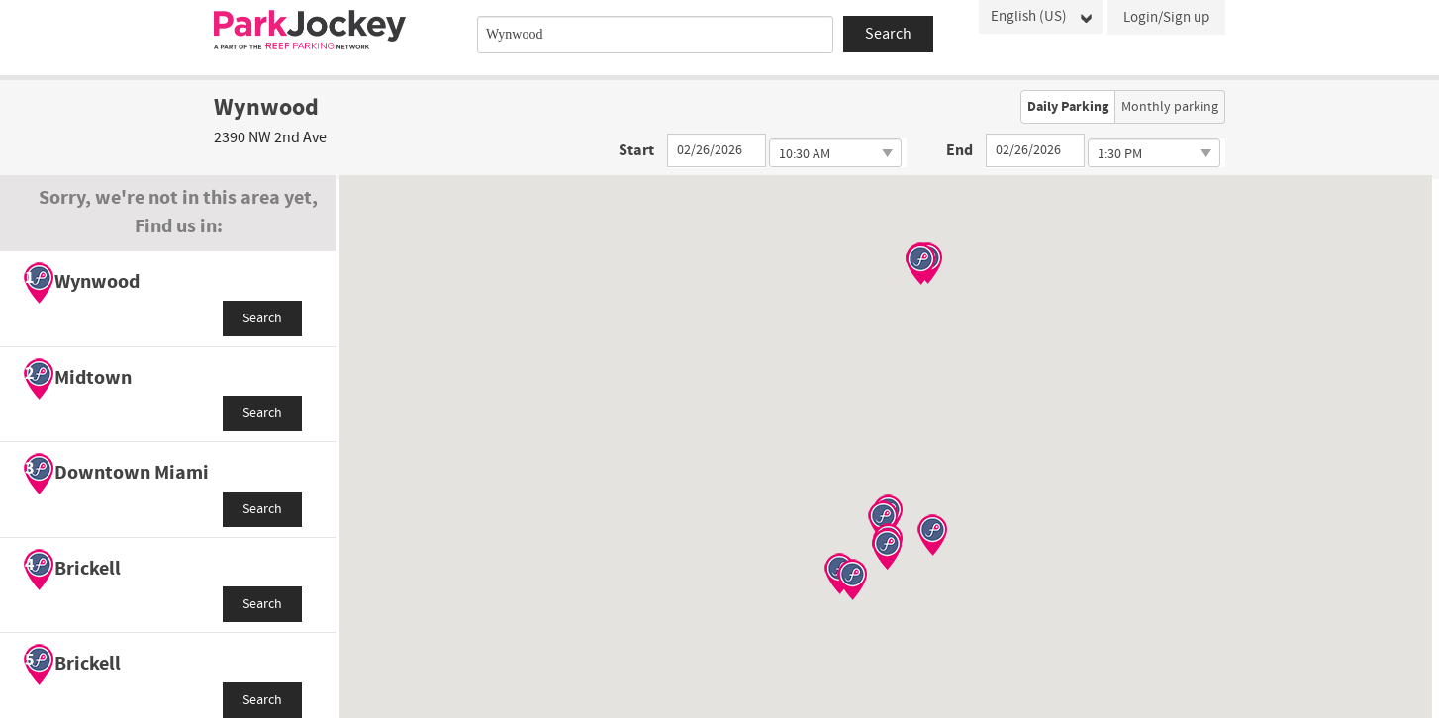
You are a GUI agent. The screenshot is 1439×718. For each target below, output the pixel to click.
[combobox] (655, 34)
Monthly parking (1169, 107)
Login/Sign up (1166, 17)
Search (262, 318)
